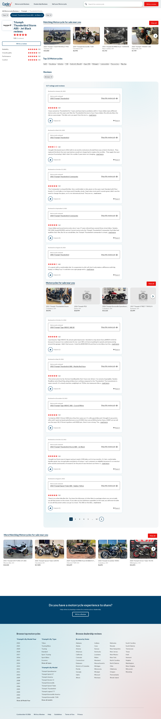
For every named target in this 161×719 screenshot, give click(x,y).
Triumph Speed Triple (49, 686)
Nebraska (113, 643)
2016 (18, 657)
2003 (18, 695)
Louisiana (97, 654)
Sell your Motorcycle (59, 4)
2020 (18, 649)
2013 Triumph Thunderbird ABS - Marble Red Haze (83, 366)
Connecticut (80, 660)
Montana (97, 677)
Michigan (97, 666)
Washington (130, 663)
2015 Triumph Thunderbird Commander (83, 177)
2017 (18, 654)
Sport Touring (46, 654)
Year (47, 15)
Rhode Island (114, 677)
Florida (78, 669)
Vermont (129, 657)
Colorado (79, 657)
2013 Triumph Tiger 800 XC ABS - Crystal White (83, 406)
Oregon (112, 672)
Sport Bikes (45, 657)
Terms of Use (69, 714)
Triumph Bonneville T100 (50, 697)
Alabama (79, 643)
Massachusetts (99, 663)
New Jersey (114, 652)
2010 (18, 675)
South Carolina (131, 643)
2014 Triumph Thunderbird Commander (83, 216)
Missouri (97, 675)
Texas (128, 652)
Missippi (97, 672)
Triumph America (47, 677)
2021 (18, 646)
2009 (18, 677)
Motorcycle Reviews (22, 4)
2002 (18, 698)
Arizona (78, 649)
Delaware (79, 663)
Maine (96, 657)
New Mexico (114, 654)
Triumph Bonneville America (51, 694)
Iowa (96, 646)
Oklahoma (113, 669)
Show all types (46, 663)
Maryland (97, 660)
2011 (18, 672)
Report (117, 120)
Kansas (96, 649)
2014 (18, 663)
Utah (127, 654)
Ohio (111, 666)
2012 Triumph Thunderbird (83, 138)
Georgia (78, 672)
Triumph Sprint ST (48, 674)
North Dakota (114, 663)
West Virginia (130, 666)
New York (113, 657)
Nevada (112, 646)
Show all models (47, 700)
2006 (18, 686)
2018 (18, 652)
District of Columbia (82, 666)
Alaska (78, 646)
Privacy (80, 714)
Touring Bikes (46, 646)
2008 (18, 680)
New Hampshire (115, 649)
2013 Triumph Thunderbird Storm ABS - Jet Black (83, 447)
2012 (18, 669)
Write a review (151, 4)
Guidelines (58, 714)
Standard (45, 652)
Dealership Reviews (41, 4)
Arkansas (79, 652)
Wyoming (129, 672)
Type (4, 15)
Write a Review (80, 614)
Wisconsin (129, 669)
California (79, 654)
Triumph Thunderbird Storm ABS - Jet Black (26, 15)
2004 (18, 692)
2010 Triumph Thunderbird (83, 98)
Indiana (96, 643)
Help (49, 714)
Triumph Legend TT (48, 691)
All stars (47, 77)
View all (154, 23)
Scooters (45, 660)
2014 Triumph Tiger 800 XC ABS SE (83, 327)
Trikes (44, 643)
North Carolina (115, 660)
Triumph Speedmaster (49, 671)
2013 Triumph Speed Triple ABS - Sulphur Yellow (83, 486)
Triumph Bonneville (48, 683)
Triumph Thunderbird (49, 688)
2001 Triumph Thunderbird (83, 255)
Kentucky (97, 652)
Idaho (78, 675)
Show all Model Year (23, 700)
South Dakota (130, 646)
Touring (44, 649)
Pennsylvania (114, 675)
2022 (18, 643)
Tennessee (129, 649)
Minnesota (98, 669)
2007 (18, 683)
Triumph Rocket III (48, 680)
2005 (18, 689)
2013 (18, 666)
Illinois (78, 677)
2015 (18, 660)
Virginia (128, 660)
